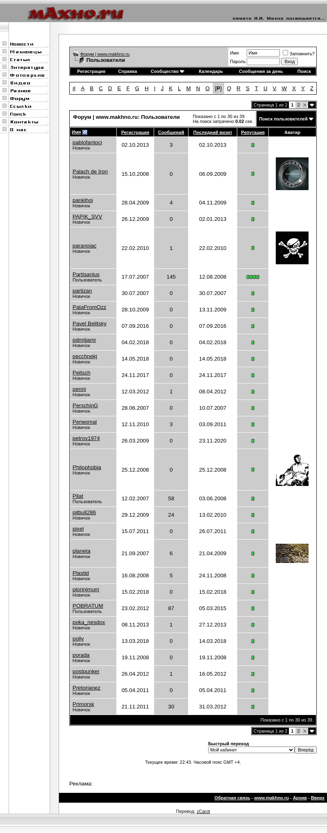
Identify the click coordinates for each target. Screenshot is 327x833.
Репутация (253, 132)
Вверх (318, 797)
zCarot (203, 811)
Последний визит (212, 132)
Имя (234, 52)
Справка (127, 71)
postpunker (86, 671)
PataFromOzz (89, 307)
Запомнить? (299, 53)
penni (79, 389)
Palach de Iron (90, 171)
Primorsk (83, 704)
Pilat (78, 496)
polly (78, 639)
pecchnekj (85, 356)
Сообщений (171, 132)
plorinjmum (86, 589)
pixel (78, 529)
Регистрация (91, 71)
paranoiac (85, 246)
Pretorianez (86, 688)
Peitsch (82, 373)
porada (81, 655)
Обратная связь (232, 797)
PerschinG (85, 405)
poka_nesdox (89, 622)
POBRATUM (88, 606)
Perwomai (85, 422)
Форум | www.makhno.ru (105, 54)
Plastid (81, 573)
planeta (82, 551)
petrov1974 (86, 438)
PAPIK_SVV (87, 216)
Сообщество (167, 71)
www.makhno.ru (271, 797)
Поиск (304, 71)
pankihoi (83, 200)
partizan (82, 291)
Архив (300, 797)
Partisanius (86, 274)
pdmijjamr (84, 340)
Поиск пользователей (283, 118)
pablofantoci (87, 142)
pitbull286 (84, 512)
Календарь (211, 71)
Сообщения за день (261, 71)
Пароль (237, 61)
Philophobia (87, 467)
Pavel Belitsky (90, 323)
